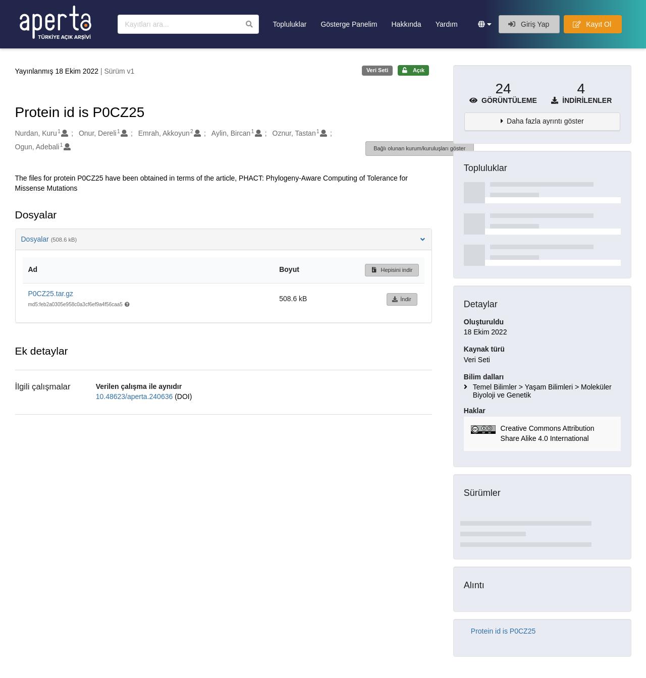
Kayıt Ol (592, 24)
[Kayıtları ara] (188, 24)
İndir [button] (401, 299)
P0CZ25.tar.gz (51, 294)
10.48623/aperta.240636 (135, 396)
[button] (485, 24)
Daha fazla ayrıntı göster (545, 121)
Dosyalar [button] (223, 239)
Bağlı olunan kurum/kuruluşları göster (419, 148)
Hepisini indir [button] (392, 270)
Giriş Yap (529, 24)
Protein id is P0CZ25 (503, 631)
